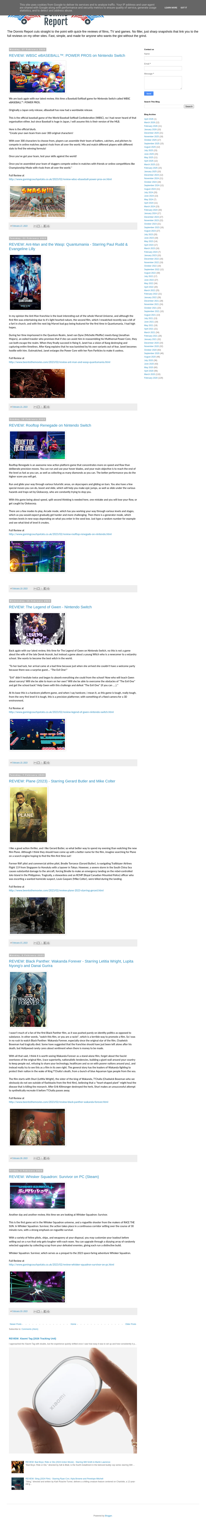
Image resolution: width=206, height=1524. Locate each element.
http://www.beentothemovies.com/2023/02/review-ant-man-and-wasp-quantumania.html (59, 362)
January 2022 (150, 297)
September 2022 (151, 269)
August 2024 (150, 189)
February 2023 (151, 252)
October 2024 (150, 182)
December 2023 (151, 217)
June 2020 (149, 364)
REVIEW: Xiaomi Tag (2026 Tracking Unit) (32, 1338)
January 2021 (150, 339)
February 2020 (151, 378)
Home (73, 1324)
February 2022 (151, 294)
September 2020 (151, 353)
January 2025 (150, 171)
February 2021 (151, 336)
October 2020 (150, 350)
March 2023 (149, 248)
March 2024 (149, 206)
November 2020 (151, 346)
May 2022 (148, 283)
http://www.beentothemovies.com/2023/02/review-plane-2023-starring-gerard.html (56, 890)
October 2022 (150, 266)
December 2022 (151, 259)
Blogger (108, 1516)
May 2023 (148, 241)
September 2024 (151, 185)
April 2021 (148, 329)
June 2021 (149, 322)
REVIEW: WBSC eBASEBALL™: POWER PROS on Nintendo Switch (67, 55)
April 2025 (148, 161)
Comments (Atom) (29, 1329)
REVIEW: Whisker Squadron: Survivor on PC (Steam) (54, 1177)
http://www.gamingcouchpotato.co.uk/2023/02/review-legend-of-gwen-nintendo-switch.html (61, 712)
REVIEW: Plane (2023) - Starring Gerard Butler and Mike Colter (62, 781)
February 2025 (151, 168)
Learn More (171, 8)
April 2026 (148, 119)
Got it (184, 8)
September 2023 (151, 227)
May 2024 (148, 199)
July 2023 (148, 234)
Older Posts (130, 1324)
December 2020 (151, 343)
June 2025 (149, 154)
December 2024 (151, 175)
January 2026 (150, 129)
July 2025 (148, 150)
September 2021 (151, 311)
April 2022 (148, 287)
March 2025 (149, 164)
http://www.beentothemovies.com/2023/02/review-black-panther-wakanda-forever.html (58, 1102)
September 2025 (151, 143)
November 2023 (151, 220)
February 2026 (151, 126)
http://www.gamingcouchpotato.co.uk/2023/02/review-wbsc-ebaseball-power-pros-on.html (60, 179)
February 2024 (151, 210)
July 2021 (148, 318)
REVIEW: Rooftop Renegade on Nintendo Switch (50, 425)
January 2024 (150, 213)
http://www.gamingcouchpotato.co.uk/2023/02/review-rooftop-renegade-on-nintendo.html (60, 534)
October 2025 (150, 140)
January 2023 (150, 255)
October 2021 (150, 308)
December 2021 (151, 301)
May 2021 (148, 325)
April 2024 (148, 203)
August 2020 (150, 357)
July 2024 (148, 192)
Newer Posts (15, 1324)
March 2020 (149, 374)
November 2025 (151, 136)
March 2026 (149, 122)
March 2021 (149, 332)
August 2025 (150, 147)
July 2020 (148, 360)
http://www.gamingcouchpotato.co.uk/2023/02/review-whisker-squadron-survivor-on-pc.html (61, 1264)
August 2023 (150, 231)
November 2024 (151, 178)
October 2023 (150, 224)
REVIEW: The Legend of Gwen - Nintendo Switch (50, 607)
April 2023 (148, 245)
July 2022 (148, 276)
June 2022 (149, 280)
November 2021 (151, 304)
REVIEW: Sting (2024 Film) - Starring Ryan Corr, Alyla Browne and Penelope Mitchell (64, 1479)
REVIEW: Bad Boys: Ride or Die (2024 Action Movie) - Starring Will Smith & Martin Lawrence (68, 1462)
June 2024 (149, 196)
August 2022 (150, 273)
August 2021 (150, 315)
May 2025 (148, 157)
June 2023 (149, 238)
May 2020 (148, 367)
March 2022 (149, 290)
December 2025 (151, 133)
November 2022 (151, 262)
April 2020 (148, 371)
